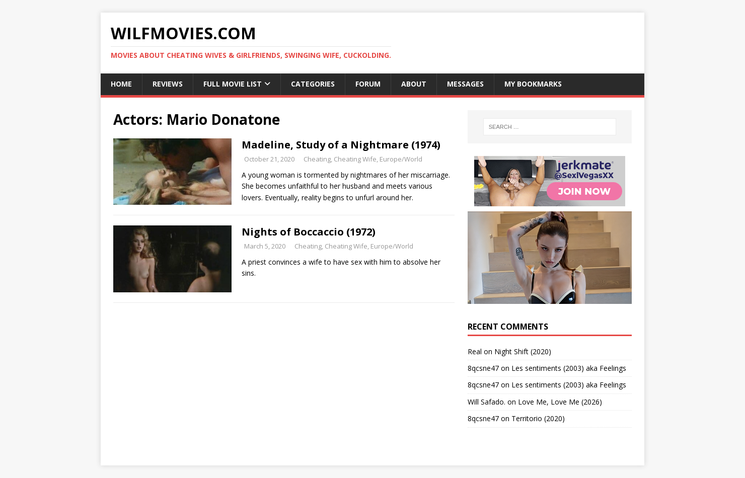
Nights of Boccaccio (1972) (309, 231)
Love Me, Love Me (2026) (560, 402)
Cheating (317, 159)
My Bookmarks (533, 84)
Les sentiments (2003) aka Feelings (568, 368)
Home (121, 84)
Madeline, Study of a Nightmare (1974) (341, 144)
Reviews (168, 84)
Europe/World (401, 159)
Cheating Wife (355, 159)
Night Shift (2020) (522, 351)
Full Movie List (232, 84)
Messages (465, 84)
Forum (368, 84)
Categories (313, 84)
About (413, 84)
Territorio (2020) (538, 418)
